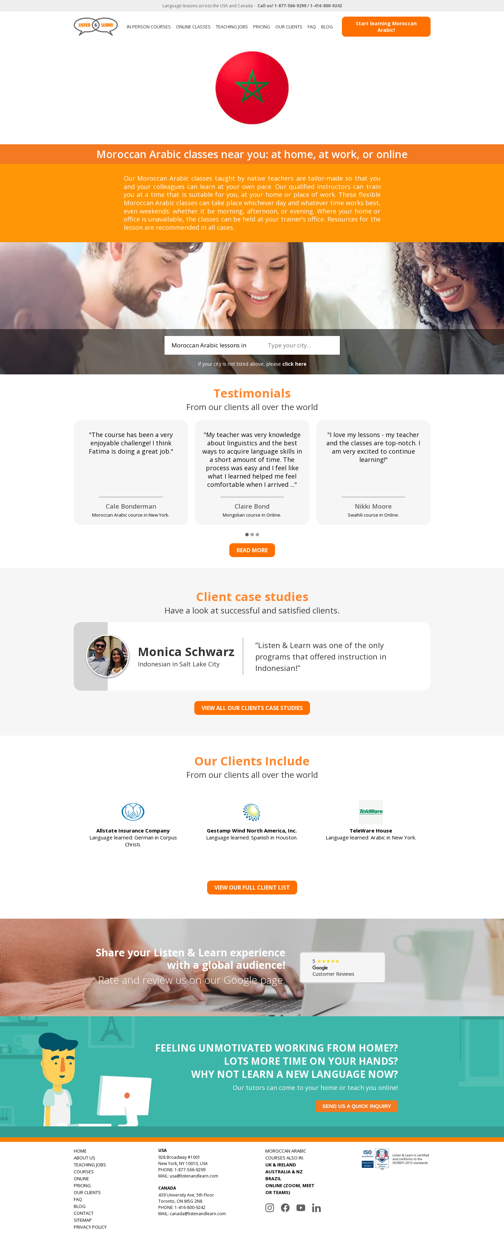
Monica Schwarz (186, 651)
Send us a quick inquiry (356, 1106)
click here (294, 364)
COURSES (84, 1171)
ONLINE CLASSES (193, 27)
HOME (80, 1151)
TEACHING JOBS (232, 27)
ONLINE (81, 1178)
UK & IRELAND (280, 1165)
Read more (252, 550)
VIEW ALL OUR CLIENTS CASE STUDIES (252, 708)
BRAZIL (273, 1178)
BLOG (327, 27)
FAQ (312, 27)
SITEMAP (83, 1220)
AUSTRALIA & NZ (284, 1171)
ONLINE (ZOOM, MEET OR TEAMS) (290, 1188)
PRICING (261, 27)
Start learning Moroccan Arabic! (386, 26)
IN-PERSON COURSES (149, 27)
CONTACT (84, 1213)
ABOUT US (84, 1158)
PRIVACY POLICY (90, 1227)
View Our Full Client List (252, 887)
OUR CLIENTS (288, 27)
